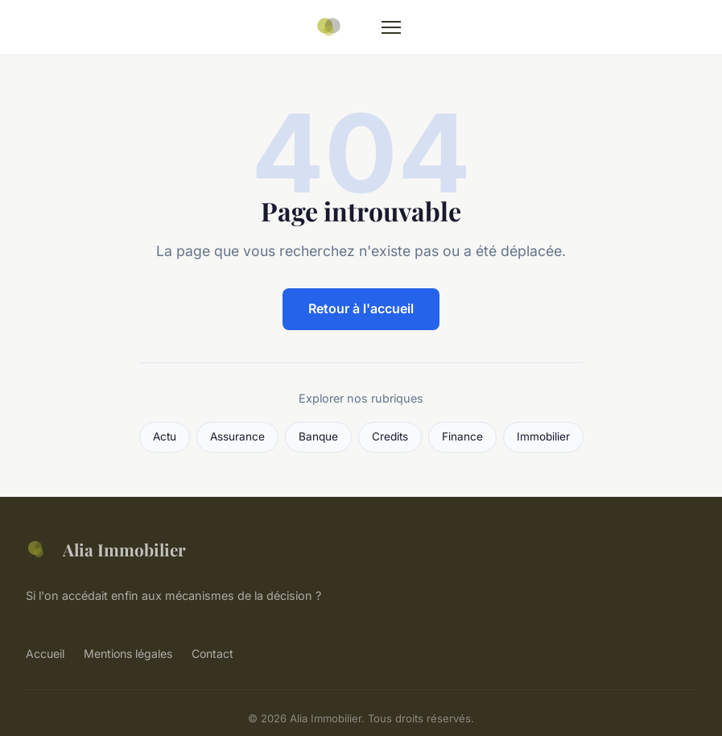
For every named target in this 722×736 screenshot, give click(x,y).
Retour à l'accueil (361, 308)
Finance (462, 436)
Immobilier (543, 436)
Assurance (237, 436)
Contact (212, 653)
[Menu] (391, 27)
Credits (390, 436)
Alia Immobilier (106, 549)
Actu (164, 436)
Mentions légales (128, 653)
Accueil (45, 653)
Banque (318, 436)
